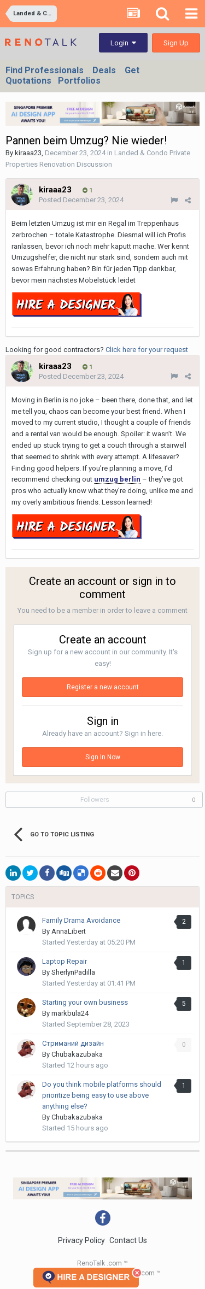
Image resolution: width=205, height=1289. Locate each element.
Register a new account (103, 687)
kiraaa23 (28, 153)
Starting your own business (85, 1002)
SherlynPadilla (73, 972)
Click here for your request (147, 349)
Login (123, 43)
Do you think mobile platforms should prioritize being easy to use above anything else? (101, 1095)
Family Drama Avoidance (81, 920)
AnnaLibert (68, 931)
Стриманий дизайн (73, 1043)
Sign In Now (102, 757)
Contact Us (128, 1240)
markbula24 (70, 1013)
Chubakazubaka (77, 1054)
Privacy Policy (81, 1240)
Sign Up (176, 43)
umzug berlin (117, 479)
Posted (81, 200)
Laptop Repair (64, 961)
